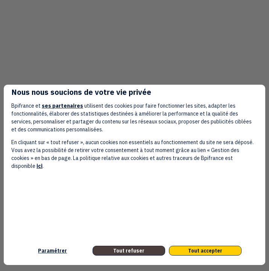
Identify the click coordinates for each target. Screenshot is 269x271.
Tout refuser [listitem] (128, 250)
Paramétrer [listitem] (52, 250)
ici (39, 166)
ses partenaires (62, 105)
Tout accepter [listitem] (205, 250)
